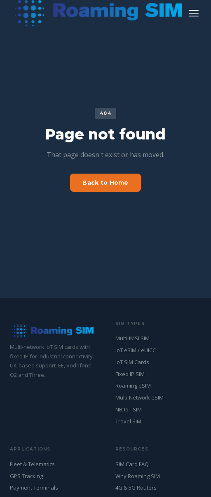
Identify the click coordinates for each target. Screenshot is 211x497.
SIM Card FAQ (132, 464)
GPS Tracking (26, 476)
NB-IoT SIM (128, 409)
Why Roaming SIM (137, 476)
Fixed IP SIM (130, 374)
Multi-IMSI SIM (132, 338)
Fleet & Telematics (32, 464)
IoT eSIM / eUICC (135, 350)
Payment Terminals (34, 487)
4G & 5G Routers (136, 487)
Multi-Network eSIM (139, 397)
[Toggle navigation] (193, 13)
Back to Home (105, 182)
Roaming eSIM (133, 385)
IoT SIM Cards (132, 362)
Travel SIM (128, 421)
